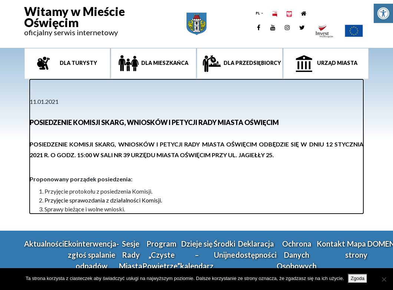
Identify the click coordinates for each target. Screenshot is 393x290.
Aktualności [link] (44, 243)
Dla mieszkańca (164, 63)
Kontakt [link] (331, 243)
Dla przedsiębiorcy (251, 63)
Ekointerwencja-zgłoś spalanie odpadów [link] (91, 254)
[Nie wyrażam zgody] (383, 279)
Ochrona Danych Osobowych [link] (297, 254)
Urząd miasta (336, 63)
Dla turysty (78, 63)
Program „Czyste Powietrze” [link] (161, 254)
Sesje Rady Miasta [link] (130, 254)
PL (258, 13)
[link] (383, 13)
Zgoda (357, 278)
